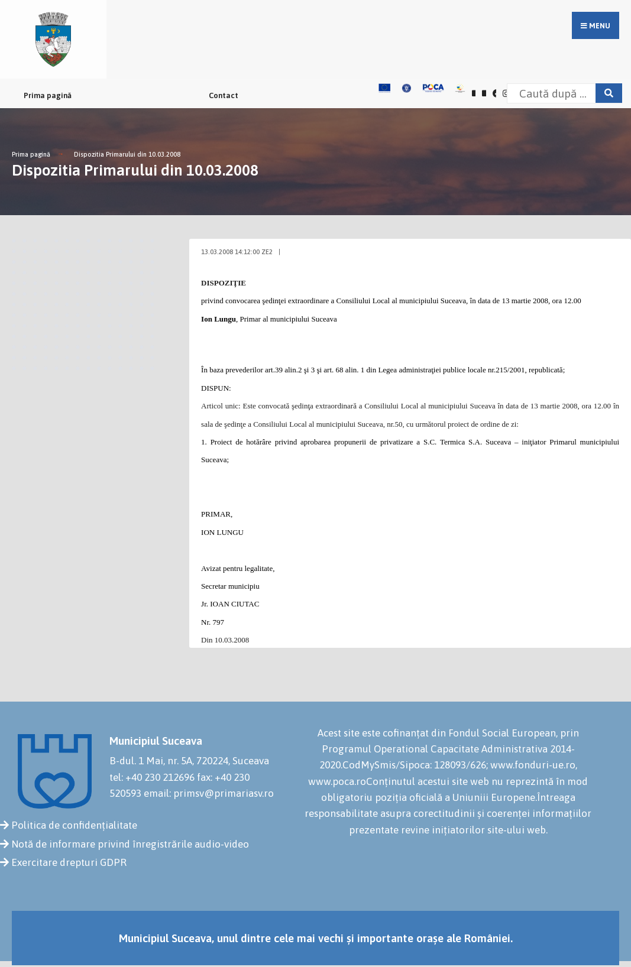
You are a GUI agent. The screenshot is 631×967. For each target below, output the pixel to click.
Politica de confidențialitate (74, 825)
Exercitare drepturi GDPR (69, 862)
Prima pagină (48, 95)
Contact (223, 95)
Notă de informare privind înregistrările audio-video (130, 844)
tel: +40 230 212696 (152, 777)
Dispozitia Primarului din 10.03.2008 (127, 154)
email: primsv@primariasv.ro (209, 793)
